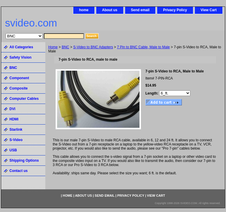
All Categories (21, 47)
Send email (140, 10)
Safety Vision (20, 57)
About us (109, 10)
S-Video (15, 140)
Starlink (15, 129)
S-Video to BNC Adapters (93, 47)
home (84, 10)
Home (53, 47)
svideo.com (31, 23)
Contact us (18, 171)
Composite (18, 88)
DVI (12, 109)
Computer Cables (24, 99)
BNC (65, 47)
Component (19, 78)
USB (13, 150)
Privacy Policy (175, 10)
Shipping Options (24, 160)
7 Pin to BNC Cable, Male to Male (143, 47)
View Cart (209, 10)
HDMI (14, 119)
